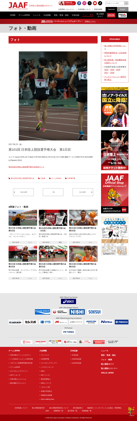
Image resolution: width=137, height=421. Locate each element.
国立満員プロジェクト (18, 383)
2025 (112, 70)
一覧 (53, 192)
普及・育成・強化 (108, 355)
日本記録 (74, 351)
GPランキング (15, 375)
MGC (43, 371)
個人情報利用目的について (58, 408)
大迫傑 (42, 178)
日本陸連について (84, 9)
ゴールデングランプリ (49, 363)
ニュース (104, 351)
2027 (106, 73)
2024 (106, 70)
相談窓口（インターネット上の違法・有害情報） (104, 408)
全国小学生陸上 (46, 391)
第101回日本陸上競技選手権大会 (22, 178)
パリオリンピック (47, 367)
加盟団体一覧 (58, 411)
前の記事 (24, 192)
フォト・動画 (22, 28)
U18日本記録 (76, 363)
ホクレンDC (45, 387)
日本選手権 (71, 178)
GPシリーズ (45, 375)
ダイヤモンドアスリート (19, 371)
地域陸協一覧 (86, 411)
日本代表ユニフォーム (18, 379)
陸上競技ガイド (107, 364)
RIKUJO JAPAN (107, 373)
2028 (112, 73)
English (122, 9)
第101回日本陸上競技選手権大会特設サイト (27, 167)
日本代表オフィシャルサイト (20, 355)
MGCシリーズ (46, 383)
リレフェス (45, 355)
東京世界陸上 (46, 379)
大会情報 (43, 351)
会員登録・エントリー (66, 9)
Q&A (47, 411)
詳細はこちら (90, 21)
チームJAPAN (56, 178)
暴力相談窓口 (78, 408)
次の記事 (82, 192)
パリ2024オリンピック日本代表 (21, 359)
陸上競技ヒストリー (109, 368)
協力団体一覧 (72, 411)
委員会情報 (98, 9)
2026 (118, 70)
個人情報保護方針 (38, 408)
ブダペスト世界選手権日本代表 (21, 363)
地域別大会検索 (46, 395)
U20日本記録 (76, 359)
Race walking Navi (47, 399)
